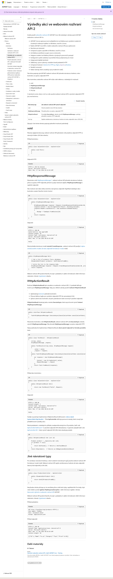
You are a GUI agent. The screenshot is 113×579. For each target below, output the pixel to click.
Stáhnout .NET (106, 7)
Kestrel (46, 65)
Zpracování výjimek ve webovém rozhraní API (40, 492)
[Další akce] (84, 18)
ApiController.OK (32, 430)
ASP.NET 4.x (41, 18)
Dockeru (68, 65)
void (94, 22)
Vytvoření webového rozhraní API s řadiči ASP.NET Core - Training (44, 553)
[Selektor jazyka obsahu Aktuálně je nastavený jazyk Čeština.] (5, 576)
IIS (49, 65)
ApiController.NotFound (34, 428)
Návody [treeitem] (5, 29)
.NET (34, 18)
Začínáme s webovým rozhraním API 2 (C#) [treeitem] (13, 52)
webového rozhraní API (42, 35)
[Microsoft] (3, 2)
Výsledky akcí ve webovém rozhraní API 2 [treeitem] (14, 56)
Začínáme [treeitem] (9, 48)
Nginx (58, 65)
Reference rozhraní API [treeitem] (9, 156)
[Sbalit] (21, 17)
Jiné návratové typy (98, 28)
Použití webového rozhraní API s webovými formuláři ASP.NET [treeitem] (14, 62)
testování (41, 294)
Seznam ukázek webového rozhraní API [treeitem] (11, 116)
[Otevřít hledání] (103, 2)
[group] (56, 208)
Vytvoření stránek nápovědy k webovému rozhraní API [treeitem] (14, 67)
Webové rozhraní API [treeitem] (10, 38)
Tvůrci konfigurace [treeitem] (8, 122)
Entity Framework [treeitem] (7, 141)
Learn (29, 18)
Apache (62, 65)
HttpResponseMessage (44, 180)
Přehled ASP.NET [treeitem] (7, 26)
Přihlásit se (108, 2)
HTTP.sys (52, 65)
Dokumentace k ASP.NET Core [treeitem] (11, 24)
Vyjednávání (42, 276)
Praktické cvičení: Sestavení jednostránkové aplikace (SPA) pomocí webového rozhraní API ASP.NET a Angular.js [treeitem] (14, 75)
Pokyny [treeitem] (8, 43)
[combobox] (11, 21)
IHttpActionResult (97, 26)
